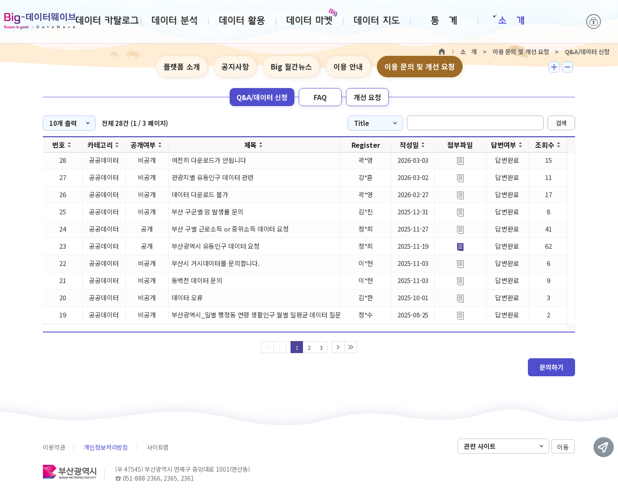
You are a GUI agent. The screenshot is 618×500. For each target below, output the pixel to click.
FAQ (320, 97)
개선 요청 (367, 97)
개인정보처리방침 (106, 447)
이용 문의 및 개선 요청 (420, 66)
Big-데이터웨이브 (40, 21)
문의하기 (551, 367)
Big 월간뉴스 (291, 66)
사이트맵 (158, 447)
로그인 (593, 21)
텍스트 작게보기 (567, 67)
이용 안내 (348, 66)
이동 (563, 446)
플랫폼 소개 (182, 66)
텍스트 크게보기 (554, 67)
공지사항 (235, 66)
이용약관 (54, 447)
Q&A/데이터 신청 (262, 97)
